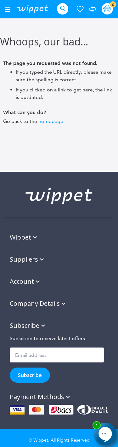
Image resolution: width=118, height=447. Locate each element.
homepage (50, 121)
